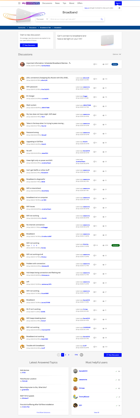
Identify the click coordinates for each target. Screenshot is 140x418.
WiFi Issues (30, 206)
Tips (64, 3)
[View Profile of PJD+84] (24, 381)
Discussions (47, 3)
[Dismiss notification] (119, 8)
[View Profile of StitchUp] (85, 244)
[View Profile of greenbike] (25, 390)
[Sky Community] (31, 3)
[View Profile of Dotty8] (43, 321)
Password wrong (32, 132)
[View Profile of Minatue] (43, 257)
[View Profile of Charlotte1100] (46, 330)
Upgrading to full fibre (34, 142)
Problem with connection (35, 263)
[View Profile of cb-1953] (43, 200)
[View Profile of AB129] (43, 182)
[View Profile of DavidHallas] (45, 191)
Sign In (118, 3)
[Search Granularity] (42, 19)
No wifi (29, 151)
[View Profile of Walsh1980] (44, 339)
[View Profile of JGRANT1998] (45, 107)
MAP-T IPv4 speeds (27, 396)
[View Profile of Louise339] (45, 98)
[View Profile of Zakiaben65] (45, 266)
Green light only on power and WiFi (39, 160)
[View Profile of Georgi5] (44, 135)
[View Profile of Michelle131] (44, 173)
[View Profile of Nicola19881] (45, 293)
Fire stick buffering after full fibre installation (37, 404)
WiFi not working (32, 243)
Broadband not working (35, 336)
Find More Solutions (43, 412)
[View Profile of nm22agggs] (44, 227)
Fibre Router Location (28, 379)
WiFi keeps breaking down (36, 318)
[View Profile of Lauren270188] (45, 302)
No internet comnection (35, 225)
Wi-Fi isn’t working (33, 309)
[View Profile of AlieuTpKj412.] (45, 89)
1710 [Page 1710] (76, 355)
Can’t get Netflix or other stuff (37, 170)
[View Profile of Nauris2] (43, 126)
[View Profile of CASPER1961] (87, 327)
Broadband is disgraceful (35, 179)
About (71, 3)
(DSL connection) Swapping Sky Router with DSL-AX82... (47, 78)
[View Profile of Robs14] (44, 144)
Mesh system (31, 105)
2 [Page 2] (65, 355)
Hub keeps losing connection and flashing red (43, 273)
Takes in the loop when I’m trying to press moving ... (45, 123)
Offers (79, 3)
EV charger (30, 96)
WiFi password (31, 87)
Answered (115, 245)
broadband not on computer (37, 197)
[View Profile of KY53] (24, 372)
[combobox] (74, 19)
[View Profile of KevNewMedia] (46, 66)
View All (96, 412)
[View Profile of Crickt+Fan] (26, 407)
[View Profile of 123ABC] (43, 312)
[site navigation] (19, 3)
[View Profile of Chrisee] (85, 309)
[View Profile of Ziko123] (44, 218)
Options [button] (115, 54)
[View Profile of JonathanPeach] (46, 163)
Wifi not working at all (34, 254)
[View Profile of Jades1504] (45, 153)
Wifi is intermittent (33, 188)
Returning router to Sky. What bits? (33, 387)
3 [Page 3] (68, 355)
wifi (27, 282)
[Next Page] (81, 355)
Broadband (70, 12)
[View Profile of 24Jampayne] (45, 275)
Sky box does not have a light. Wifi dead (41, 114)
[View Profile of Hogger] (85, 96)
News (57, 3)
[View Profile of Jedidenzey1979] (46, 284)
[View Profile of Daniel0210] (86, 151)
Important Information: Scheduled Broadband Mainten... (47, 63)
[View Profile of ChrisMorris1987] (47, 236)
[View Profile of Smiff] (43, 348)
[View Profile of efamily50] (44, 80)
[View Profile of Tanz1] (43, 117)
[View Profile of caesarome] (86, 87)
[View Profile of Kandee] (43, 248)
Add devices (24, 370)
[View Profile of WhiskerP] (25, 398)
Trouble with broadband (35, 346)
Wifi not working (32, 216)
